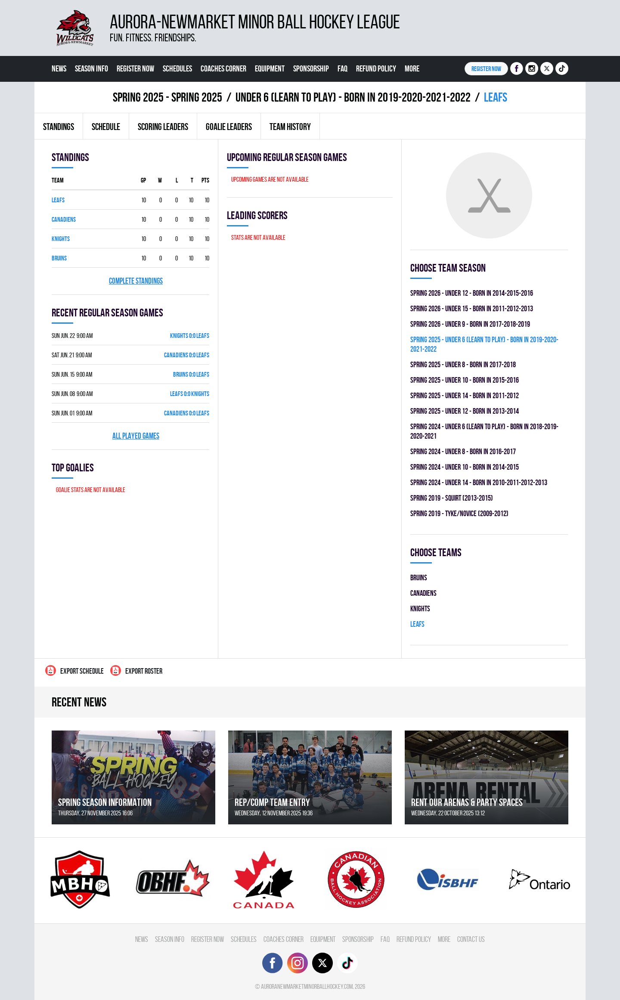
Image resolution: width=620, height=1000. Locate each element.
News (59, 68)
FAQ (342, 68)
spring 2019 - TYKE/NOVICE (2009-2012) (459, 513)
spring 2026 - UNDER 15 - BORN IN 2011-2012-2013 (471, 308)
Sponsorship (311, 68)
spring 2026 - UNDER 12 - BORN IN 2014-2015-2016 (471, 293)
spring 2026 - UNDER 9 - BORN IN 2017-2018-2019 (470, 324)
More (412, 68)
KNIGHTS (61, 238)
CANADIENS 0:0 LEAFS (186, 355)
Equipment (270, 68)
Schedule (106, 126)
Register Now (135, 68)
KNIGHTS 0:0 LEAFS (189, 335)
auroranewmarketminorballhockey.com (307, 986)
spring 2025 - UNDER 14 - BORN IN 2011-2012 (464, 395)
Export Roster (136, 670)
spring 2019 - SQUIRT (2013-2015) (451, 498)
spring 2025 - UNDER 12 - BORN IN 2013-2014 (464, 411)
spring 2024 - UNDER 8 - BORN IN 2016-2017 (463, 451)
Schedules (177, 68)
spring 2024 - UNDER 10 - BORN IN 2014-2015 (464, 467)
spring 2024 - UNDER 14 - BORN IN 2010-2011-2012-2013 (478, 482)
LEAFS (58, 200)
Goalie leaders (229, 126)
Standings (58, 126)
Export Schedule (74, 670)
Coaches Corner (223, 68)
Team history (290, 126)
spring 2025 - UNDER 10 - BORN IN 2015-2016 (464, 380)
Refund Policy (376, 68)
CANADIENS (64, 219)
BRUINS (59, 258)
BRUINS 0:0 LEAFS (191, 374)
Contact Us (67, 94)
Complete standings (136, 280)
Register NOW (486, 68)
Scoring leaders (163, 126)
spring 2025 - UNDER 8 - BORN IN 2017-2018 (463, 364)
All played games (135, 435)
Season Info (91, 68)
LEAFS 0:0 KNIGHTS (189, 393)
